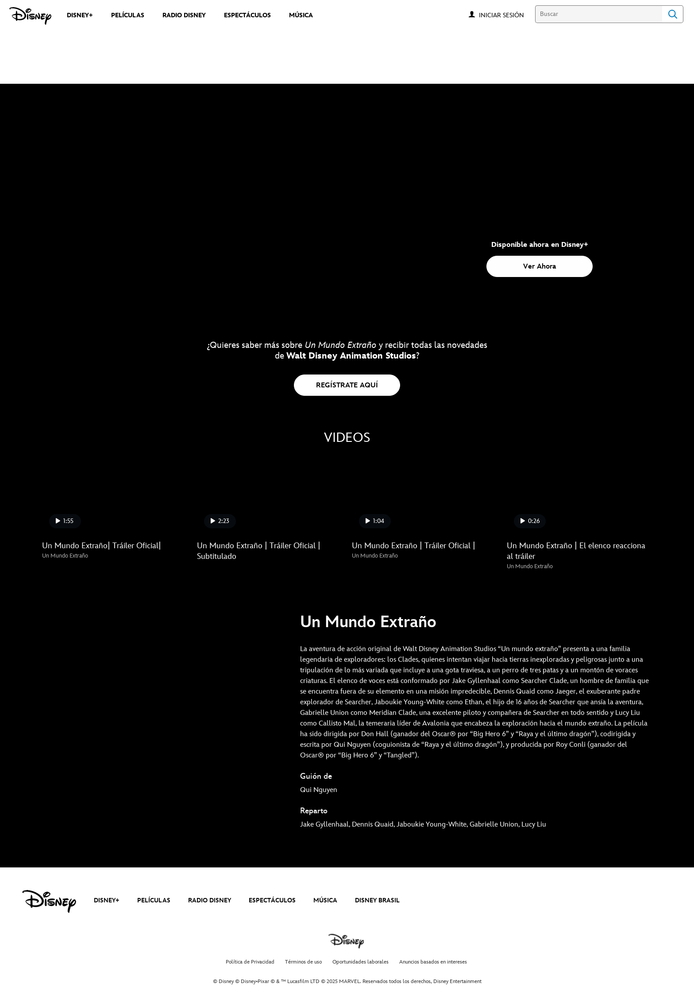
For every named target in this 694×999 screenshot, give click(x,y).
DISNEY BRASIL (377, 900)
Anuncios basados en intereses (433, 962)
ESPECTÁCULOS (272, 900)
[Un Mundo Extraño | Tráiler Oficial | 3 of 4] (424, 494)
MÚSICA (325, 900)
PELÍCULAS (153, 900)
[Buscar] (598, 14)
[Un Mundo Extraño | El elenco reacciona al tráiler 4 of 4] (579, 494)
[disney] (49, 901)
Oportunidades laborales (360, 962)
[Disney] (30, 16)
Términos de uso (303, 962)
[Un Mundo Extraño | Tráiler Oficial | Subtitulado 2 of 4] (269, 494)
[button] (506, 15)
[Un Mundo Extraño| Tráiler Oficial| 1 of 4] (114, 494)
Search (672, 14)
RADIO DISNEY (209, 900)
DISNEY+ (107, 900)
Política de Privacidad (250, 962)
